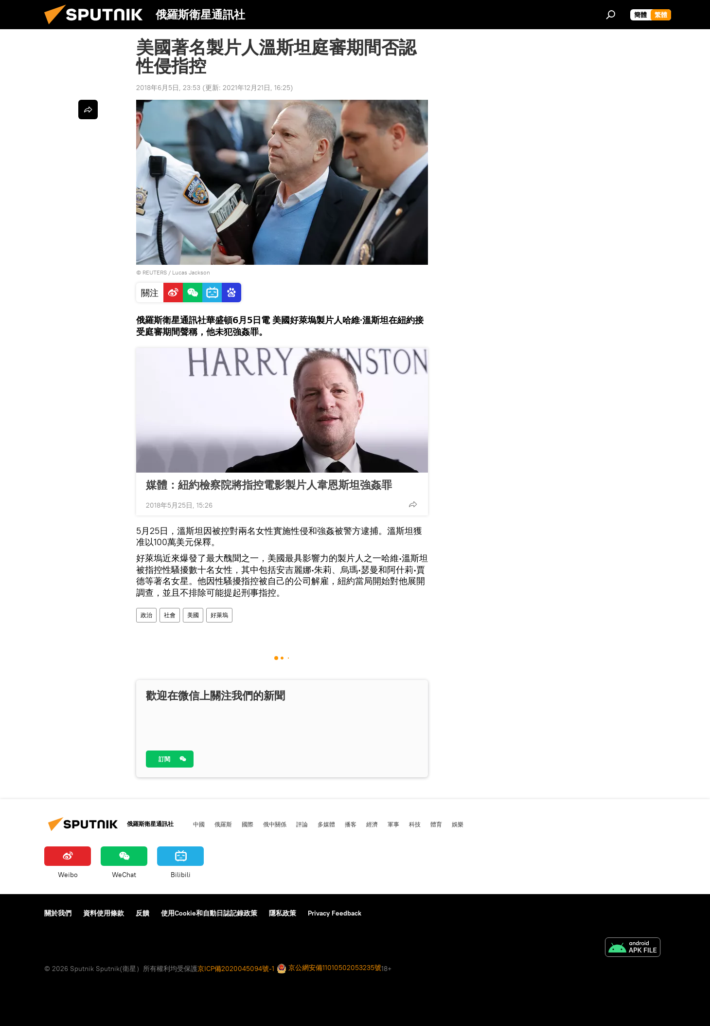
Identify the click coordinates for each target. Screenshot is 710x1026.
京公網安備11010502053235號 (329, 968)
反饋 (142, 913)
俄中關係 (274, 824)
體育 (436, 824)
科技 (415, 824)
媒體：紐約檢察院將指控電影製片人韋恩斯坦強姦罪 (269, 484)
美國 (193, 615)
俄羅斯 (223, 824)
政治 (146, 615)
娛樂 (457, 824)
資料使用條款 (103, 913)
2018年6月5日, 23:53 (168, 87)
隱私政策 (282, 913)
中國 (199, 824)
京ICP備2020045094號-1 (235, 968)
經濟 (372, 824)
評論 (302, 824)
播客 (350, 824)
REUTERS (154, 272)
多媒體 (326, 824)
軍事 (393, 824)
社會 (170, 615)
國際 (247, 824)
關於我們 (57, 913)
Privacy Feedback (334, 913)
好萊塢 (219, 615)
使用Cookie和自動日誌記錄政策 (209, 913)
